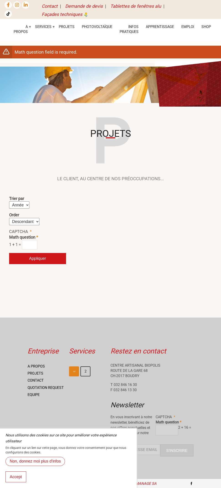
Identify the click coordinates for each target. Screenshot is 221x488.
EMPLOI (187, 27)
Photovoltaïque (97, 27)
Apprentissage (160, 27)
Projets (67, 27)
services (43, 27)
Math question (22, 237)
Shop (206, 27)
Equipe (34, 395)
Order (14, 215)
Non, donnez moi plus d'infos (35, 463)
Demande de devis (84, 6)
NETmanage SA (142, 483)
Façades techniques (65, 14)
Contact (50, 6)
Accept (16, 479)
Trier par (16, 198)
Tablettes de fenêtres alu (135, 6)
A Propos (21, 29)
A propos (36, 366)
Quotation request (46, 387)
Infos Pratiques (129, 29)
